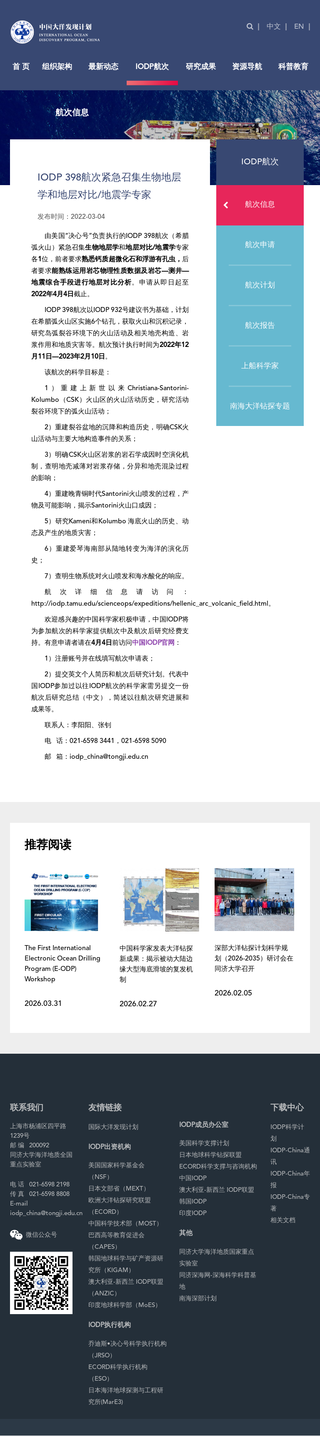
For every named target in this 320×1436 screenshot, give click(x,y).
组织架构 (57, 67)
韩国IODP (193, 1202)
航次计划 (260, 285)
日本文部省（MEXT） (119, 1189)
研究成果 (201, 67)
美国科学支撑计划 (204, 1144)
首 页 (21, 67)
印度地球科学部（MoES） (124, 1305)
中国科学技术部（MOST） (125, 1224)
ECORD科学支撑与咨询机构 (218, 1167)
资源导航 (247, 67)
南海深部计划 (198, 1299)
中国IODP (193, 1179)
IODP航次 (152, 67)
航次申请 (260, 245)
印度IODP (193, 1214)
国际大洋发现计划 (113, 1127)
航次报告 (260, 325)
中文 (274, 26)
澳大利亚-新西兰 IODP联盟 (216, 1190)
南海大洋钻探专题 (260, 406)
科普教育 (293, 67)
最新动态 (103, 67)
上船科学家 (260, 366)
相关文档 (282, 1221)
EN (299, 26)
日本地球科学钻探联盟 (210, 1155)
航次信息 (252, 205)
